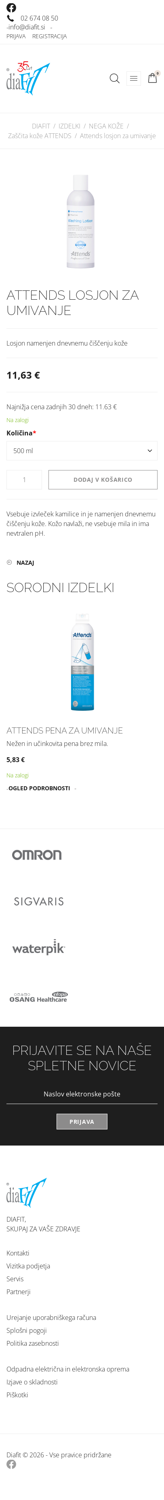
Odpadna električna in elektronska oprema (67, 1369)
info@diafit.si (26, 27)
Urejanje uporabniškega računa (51, 1317)
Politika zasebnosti (32, 1343)
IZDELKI (69, 126)
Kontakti (17, 1253)
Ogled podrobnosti (39, 788)
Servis (14, 1278)
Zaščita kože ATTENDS (39, 135)
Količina (23, 433)
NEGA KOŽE (106, 126)
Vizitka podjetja (28, 1266)
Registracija (49, 36)
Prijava (15, 36)
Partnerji (18, 1291)
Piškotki (17, 1394)
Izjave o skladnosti (32, 1382)
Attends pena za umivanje (64, 730)
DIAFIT (41, 126)
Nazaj (25, 562)
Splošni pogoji (26, 1330)
